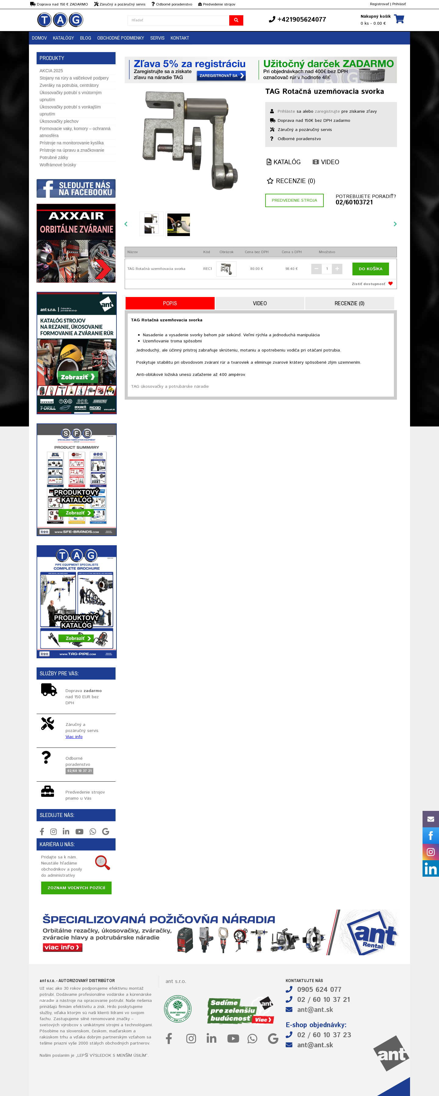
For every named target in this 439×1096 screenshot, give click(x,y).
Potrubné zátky (54, 157)
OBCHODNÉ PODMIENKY (120, 37)
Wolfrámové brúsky (58, 164)
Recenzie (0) (291, 181)
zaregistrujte (327, 111)
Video (326, 162)
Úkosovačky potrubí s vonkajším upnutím (70, 110)
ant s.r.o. (176, 981)
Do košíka (371, 269)
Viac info (74, 737)
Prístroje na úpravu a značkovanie (72, 150)
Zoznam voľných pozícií (76, 888)
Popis (170, 303)
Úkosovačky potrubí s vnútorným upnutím (71, 96)
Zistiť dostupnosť (368, 284)
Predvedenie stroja (294, 200)
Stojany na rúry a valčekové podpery (74, 78)
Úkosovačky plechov (59, 121)
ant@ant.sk (315, 1010)
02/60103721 (354, 203)
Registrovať (379, 4)
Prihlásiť (399, 4)
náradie (47, 1001)
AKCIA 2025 (51, 70)
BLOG (85, 37)
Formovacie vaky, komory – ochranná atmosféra (75, 132)
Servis (157, 37)
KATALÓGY (63, 37)
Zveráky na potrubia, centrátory (69, 85)
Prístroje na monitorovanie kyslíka (72, 142)
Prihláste (286, 111)
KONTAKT (180, 37)
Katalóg (284, 162)
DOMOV (39, 37)
